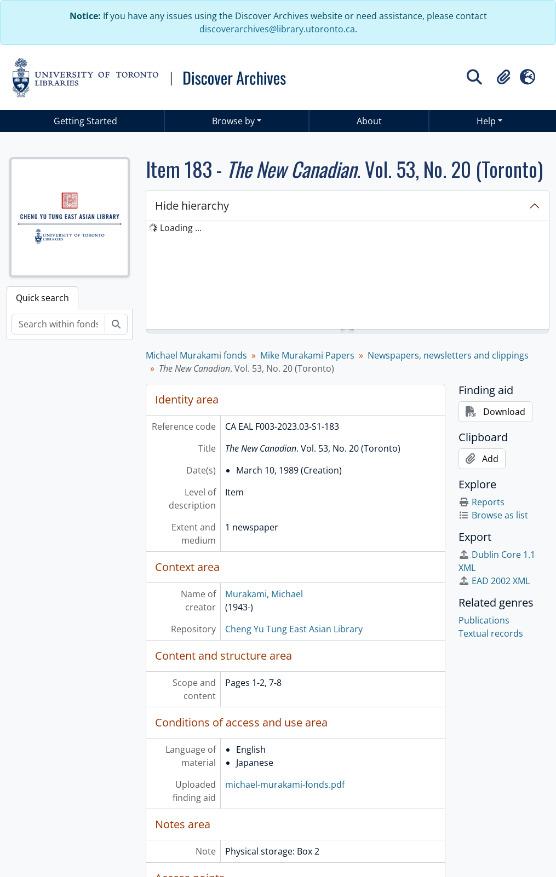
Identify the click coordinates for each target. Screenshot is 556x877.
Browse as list (493, 515)
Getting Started (85, 121)
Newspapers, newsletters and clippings (448, 355)
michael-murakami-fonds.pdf (285, 784)
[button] (503, 77)
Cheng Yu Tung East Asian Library (294, 629)
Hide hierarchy (192, 205)
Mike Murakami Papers (307, 355)
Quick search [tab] (42, 298)
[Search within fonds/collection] (58, 324)
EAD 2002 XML (494, 581)
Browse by (233, 121)
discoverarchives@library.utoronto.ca (277, 29)
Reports (481, 502)
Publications (483, 620)
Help (486, 121)
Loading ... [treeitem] (181, 228)
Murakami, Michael (264, 594)
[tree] (347, 276)
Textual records (490, 633)
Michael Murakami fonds (196, 355)
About (369, 121)
